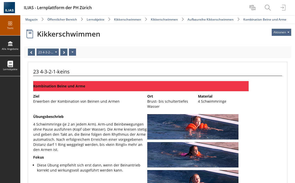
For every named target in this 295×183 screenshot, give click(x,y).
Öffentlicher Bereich (62, 19)
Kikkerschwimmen (127, 19)
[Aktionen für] (281, 32)
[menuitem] (253, 7)
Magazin (31, 19)
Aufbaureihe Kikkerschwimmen (211, 19)
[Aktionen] (72, 52)
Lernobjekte (95, 19)
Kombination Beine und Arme (264, 19)
